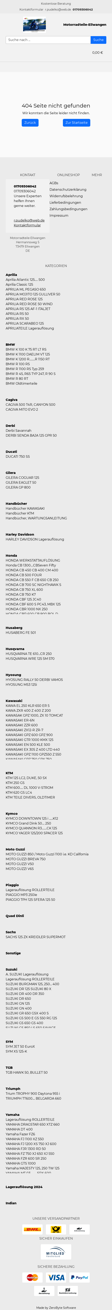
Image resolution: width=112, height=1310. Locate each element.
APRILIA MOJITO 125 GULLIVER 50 (33, 294)
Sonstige (13, 953)
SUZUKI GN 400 (19, 1008)
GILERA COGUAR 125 (22, 478)
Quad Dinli (15, 916)
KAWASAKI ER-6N (20, 720)
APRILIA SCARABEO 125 (25, 323)
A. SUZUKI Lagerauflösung (27, 974)
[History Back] (30, 123)
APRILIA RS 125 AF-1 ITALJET (28, 309)
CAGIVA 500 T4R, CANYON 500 (30, 405)
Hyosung (13, 675)
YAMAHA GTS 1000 (21, 1163)
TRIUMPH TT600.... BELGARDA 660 (33, 1098)
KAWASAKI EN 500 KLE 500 (28, 745)
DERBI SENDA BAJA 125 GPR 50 (31, 435)
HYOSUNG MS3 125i (21, 685)
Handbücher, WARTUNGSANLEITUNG (36, 518)
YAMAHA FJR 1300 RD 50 (26, 1149)
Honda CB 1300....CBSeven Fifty (31, 565)
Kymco (12, 814)
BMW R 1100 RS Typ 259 (25, 369)
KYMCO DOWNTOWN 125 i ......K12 (32, 818)
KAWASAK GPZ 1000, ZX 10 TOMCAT (34, 715)
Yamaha (12, 1115)
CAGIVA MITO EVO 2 (22, 409)
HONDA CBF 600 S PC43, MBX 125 (33, 604)
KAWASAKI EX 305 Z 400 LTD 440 (33, 749)
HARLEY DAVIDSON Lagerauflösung (35, 539)
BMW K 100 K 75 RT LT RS (26, 349)
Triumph (13, 1089)
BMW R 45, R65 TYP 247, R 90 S (31, 374)
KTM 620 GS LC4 (19, 792)
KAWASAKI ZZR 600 (22, 725)
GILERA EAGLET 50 (21, 482)
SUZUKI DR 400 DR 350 (25, 994)
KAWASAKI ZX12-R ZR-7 (24, 730)
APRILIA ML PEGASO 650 (26, 289)
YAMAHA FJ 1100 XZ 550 (25, 1139)
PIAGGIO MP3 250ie (21, 895)
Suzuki (11, 969)
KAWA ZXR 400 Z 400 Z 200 (28, 711)
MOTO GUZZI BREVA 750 (26, 859)
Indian (11, 1203)
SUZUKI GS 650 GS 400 (24, 1023)
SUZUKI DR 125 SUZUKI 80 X (28, 989)
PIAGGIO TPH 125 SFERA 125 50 (30, 900)
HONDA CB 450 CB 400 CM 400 (32, 570)
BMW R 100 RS (18, 364)
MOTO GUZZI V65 (20, 869)
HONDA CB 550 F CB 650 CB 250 (32, 580)
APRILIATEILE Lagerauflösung (30, 328)
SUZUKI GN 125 (18, 1003)
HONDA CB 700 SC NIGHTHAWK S (33, 585)
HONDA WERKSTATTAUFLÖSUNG (33, 560)
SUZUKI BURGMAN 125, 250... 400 (32, 984)
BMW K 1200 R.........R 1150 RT (28, 359)
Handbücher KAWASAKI (25, 508)
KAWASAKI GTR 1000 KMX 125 (29, 740)
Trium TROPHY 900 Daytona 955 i (33, 1094)
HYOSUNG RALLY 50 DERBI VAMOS (34, 680)
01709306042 (83, 9)
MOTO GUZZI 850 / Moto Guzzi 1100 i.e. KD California (47, 854)
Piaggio (12, 885)
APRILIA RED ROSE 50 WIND (29, 304)
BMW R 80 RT (17, 379)
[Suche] (98, 40)
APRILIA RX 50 (17, 319)
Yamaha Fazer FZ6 (20, 1134)
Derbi (10, 426)
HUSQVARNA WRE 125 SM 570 (30, 659)
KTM (9, 773)
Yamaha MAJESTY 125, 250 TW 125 (32, 1168)
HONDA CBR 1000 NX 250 (27, 609)
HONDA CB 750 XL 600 (24, 590)
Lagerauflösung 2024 (24, 1187)
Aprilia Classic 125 (19, 284)
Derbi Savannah (18, 431)
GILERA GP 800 (18, 487)
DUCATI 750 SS (18, 457)
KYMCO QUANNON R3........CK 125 (31, 828)
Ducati (11, 452)
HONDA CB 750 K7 (21, 594)
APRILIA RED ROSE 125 (24, 299)
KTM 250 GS (15, 783)
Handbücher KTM (20, 513)
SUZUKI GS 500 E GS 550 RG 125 (31, 1018)
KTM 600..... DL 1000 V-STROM (29, 788)
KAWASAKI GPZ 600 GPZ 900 (29, 735)
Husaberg (14, 628)
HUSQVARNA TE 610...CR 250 (29, 654)
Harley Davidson (20, 534)
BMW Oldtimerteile (21, 383)
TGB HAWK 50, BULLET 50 (27, 1072)
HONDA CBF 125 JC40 (23, 599)
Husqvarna (15, 649)
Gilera (11, 473)
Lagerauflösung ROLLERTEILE (30, 890)
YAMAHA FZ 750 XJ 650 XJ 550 (30, 1154)
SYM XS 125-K (16, 1051)
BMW (10, 345)
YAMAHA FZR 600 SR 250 (26, 1158)
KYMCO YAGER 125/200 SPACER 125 (34, 833)
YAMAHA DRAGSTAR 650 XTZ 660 (33, 1124)
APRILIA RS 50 (17, 314)
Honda (11, 556)
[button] (31, 10)
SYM (9, 1042)
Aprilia (11, 275)
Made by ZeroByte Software (56, 1308)
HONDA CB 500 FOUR (24, 575)
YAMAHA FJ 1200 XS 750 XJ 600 (31, 1144)
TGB (9, 1068)
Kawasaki (14, 701)
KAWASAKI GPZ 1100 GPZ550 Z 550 (33, 754)
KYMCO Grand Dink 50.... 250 (28, 823)
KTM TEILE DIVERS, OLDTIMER (30, 797)
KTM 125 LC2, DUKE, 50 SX (26, 778)
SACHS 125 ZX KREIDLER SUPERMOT (36, 937)
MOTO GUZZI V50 (20, 864)
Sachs (11, 932)
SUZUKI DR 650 (18, 999)
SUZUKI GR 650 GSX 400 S (27, 1013)
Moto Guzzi (15, 849)
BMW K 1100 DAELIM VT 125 (28, 354)
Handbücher (16, 504)
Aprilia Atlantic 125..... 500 (25, 280)
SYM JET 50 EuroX (20, 1046)
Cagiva (11, 400)
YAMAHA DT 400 (19, 1129)
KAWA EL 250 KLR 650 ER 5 (28, 706)
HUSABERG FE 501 (21, 633)
